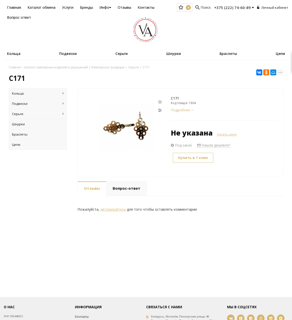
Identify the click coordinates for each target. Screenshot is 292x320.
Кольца (13, 53)
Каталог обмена (41, 7)
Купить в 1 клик (193, 157)
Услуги (67, 7)
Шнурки (173, 53)
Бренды (86, 7)
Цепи (280, 53)
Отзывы (124, 7)
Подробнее (182, 110)
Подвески (68, 53)
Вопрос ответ (19, 17)
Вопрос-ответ (126, 188)
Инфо (105, 7)
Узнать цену (227, 134)
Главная (14, 7)
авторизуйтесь (113, 209)
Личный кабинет (272, 7)
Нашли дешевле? (213, 145)
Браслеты (228, 53)
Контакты (146, 7)
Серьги (121, 53)
